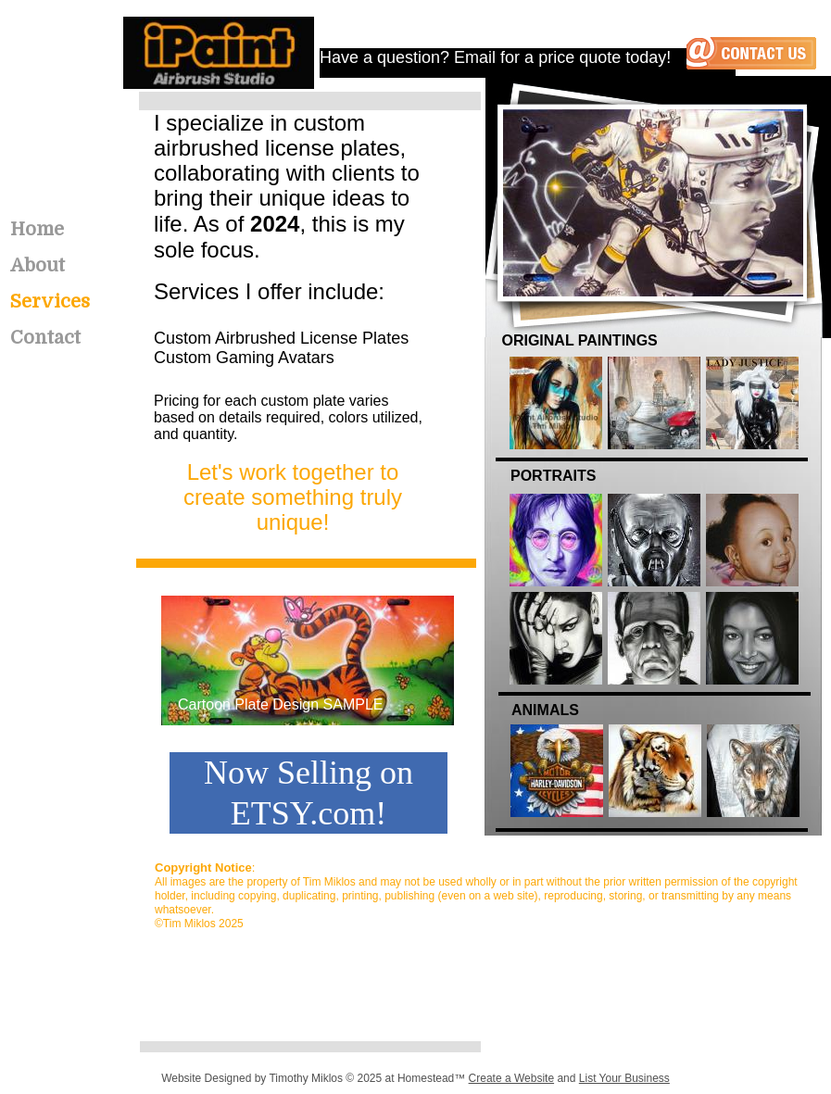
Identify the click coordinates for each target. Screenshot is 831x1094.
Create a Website (512, 1078)
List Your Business (624, 1078)
